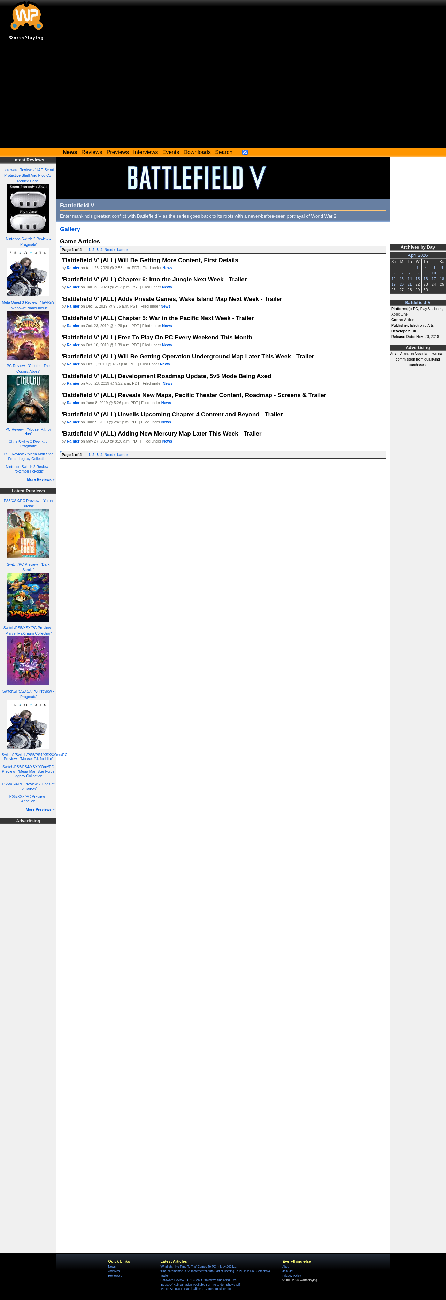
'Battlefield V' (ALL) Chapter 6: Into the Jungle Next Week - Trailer (154, 279)
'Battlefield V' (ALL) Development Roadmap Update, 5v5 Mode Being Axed (166, 375)
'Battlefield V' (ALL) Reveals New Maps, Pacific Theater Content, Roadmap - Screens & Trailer (194, 395)
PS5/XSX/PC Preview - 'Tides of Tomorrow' (28, 786)
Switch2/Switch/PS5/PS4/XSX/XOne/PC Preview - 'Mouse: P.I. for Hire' (34, 757)
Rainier (73, 268)
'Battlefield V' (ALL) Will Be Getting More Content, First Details (150, 260)
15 (418, 279)
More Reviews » (41, 479)
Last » (122, 250)
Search (223, 152)
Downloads (197, 152)
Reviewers (115, 1275)
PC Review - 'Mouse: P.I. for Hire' (28, 431)
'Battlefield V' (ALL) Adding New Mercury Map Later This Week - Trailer (161, 433)
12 (394, 279)
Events (170, 152)
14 (410, 279)
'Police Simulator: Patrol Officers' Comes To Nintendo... (196, 1289)
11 (442, 273)
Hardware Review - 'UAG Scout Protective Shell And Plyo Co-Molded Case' (28, 175)
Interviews (145, 152)
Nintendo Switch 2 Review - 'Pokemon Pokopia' (28, 468)
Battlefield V (417, 302)
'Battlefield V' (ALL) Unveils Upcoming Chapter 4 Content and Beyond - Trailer (172, 414)
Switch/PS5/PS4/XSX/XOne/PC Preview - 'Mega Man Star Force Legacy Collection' (28, 771)
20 (402, 284)
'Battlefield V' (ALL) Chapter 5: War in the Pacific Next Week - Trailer (158, 318)
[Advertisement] (223, 96)
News (167, 268)
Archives (114, 1271)
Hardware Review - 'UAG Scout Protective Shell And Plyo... (199, 1280)
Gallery (70, 229)
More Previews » (40, 809)
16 (426, 279)
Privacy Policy (291, 1275)
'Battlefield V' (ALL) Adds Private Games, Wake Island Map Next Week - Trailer (172, 298)
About (286, 1266)
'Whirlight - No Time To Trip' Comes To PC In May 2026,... (198, 1266)
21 (410, 284)
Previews (118, 152)
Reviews (92, 152)
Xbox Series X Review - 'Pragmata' (28, 444)
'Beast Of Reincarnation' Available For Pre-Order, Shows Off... (201, 1284)
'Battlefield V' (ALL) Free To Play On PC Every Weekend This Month (157, 337)
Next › (110, 250)
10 (434, 273)
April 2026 (418, 255)
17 (434, 279)
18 (442, 279)
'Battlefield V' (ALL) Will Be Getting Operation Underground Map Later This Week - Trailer (188, 356)
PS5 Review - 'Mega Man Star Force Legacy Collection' (28, 456)
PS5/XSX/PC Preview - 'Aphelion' (28, 798)
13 (402, 279)
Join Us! (287, 1271)
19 (394, 284)
